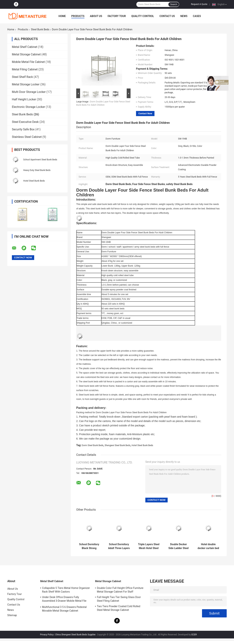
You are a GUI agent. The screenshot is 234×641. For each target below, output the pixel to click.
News (183, 16)
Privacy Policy (47, 634)
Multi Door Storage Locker (29, 92)
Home (62, 16)
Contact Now (145, 113)
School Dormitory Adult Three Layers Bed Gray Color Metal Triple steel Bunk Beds (119, 546)
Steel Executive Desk (25, 122)
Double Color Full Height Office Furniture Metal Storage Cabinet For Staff (120, 590)
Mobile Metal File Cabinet (28, 62)
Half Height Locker (24, 99)
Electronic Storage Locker (28, 107)
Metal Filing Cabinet (25, 69)
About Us (96, 16)
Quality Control (142, 16)
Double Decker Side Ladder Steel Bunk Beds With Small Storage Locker (178, 546)
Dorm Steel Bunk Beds (92, 445)
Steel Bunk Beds (40, 29)
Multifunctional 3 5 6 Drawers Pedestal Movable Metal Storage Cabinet (64, 609)
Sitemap (12, 615)
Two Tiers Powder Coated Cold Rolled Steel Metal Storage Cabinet (118, 608)
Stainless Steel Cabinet (27, 137)
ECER (194, 634)
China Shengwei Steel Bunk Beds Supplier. (76, 634)
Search (173, 4)
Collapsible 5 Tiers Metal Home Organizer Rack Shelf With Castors (66, 590)
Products (77, 16)
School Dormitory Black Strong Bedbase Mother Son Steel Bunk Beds (89, 546)
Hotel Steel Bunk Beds (34, 181)
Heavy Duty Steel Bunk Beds (36, 170)
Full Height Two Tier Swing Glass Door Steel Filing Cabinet (119, 599)
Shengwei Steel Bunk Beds (117, 445)
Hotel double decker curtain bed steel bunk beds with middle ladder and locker (208, 546)
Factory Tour (117, 16)
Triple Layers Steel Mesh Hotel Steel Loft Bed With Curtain (148, 546)
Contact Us (167, 16)
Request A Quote (199, 4)
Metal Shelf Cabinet (24, 47)
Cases (197, 16)
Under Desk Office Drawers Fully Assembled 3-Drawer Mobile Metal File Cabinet (64, 599)
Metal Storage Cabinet (26, 54)
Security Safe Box (23, 129)
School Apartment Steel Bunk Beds (40, 159)
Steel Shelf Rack (22, 77)
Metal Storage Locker (25, 84)
